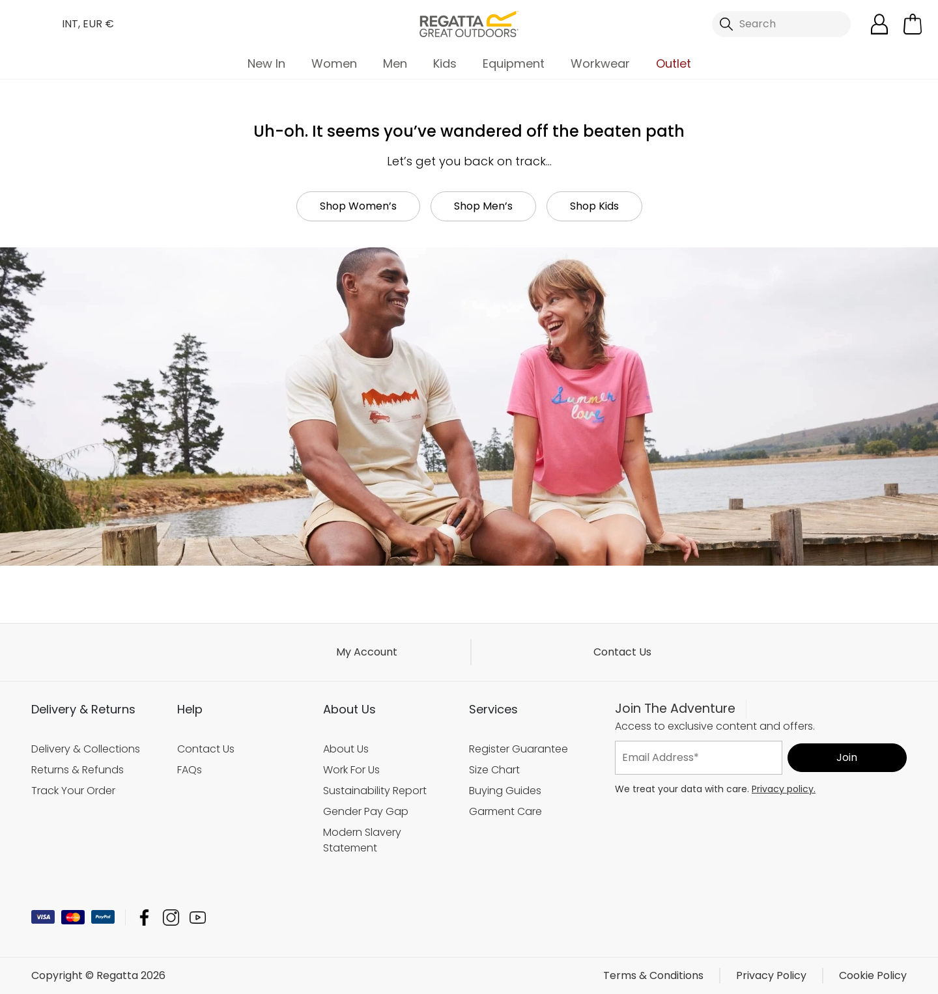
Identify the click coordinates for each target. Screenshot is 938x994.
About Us (346, 748)
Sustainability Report (375, 790)
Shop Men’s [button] (483, 206)
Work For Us (351, 769)
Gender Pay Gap (365, 811)
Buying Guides (505, 790)
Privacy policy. (784, 788)
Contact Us (622, 651)
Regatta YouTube (198, 917)
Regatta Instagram (171, 917)
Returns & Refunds (77, 769)
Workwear (600, 63)
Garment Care (505, 811)
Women (334, 63)
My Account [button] (366, 651)
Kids (445, 63)
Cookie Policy (873, 975)
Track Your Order (73, 790)
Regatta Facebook (144, 917)
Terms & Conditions (653, 975)
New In (266, 63)
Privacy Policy (771, 975)
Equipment (514, 63)
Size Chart (494, 769)
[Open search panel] (781, 24)
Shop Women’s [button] (358, 206)
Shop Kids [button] (594, 206)
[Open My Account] (879, 24)
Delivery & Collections (85, 748)
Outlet (673, 63)
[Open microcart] (912, 24)
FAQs (189, 769)
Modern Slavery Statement (362, 840)
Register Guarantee (518, 748)
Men (395, 63)
